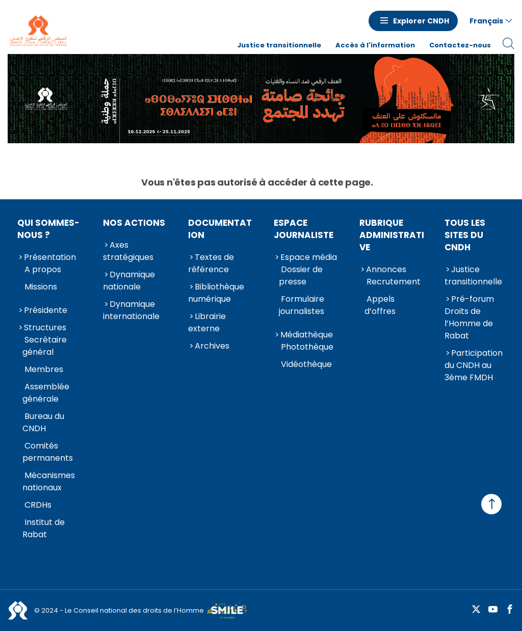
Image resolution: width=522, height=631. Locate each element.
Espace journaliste (303, 229)
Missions (40, 287)
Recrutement (394, 281)
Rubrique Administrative (391, 235)
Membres (43, 369)
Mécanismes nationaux (48, 481)
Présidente (45, 310)
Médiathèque (306, 334)
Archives (212, 346)
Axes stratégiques (128, 251)
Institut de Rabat (43, 528)
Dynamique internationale (131, 310)
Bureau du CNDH (43, 422)
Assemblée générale (45, 393)
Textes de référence (211, 263)
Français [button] (486, 21)
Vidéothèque (306, 364)
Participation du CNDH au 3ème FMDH (474, 365)
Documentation (220, 229)
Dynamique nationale (129, 281)
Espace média (308, 257)
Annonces (386, 269)
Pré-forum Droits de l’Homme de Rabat (469, 317)
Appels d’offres (380, 305)
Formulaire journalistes (301, 305)
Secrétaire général (44, 346)
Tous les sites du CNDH (465, 235)
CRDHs (37, 505)
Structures (45, 327)
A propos (42, 269)
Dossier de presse (301, 275)
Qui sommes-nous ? (48, 229)
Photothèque (307, 347)
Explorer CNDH (421, 21)
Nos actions (134, 223)
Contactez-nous (460, 45)
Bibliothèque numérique (216, 293)
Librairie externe (207, 322)
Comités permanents (47, 452)
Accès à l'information (375, 45)
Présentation (50, 257)
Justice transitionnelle (279, 45)
